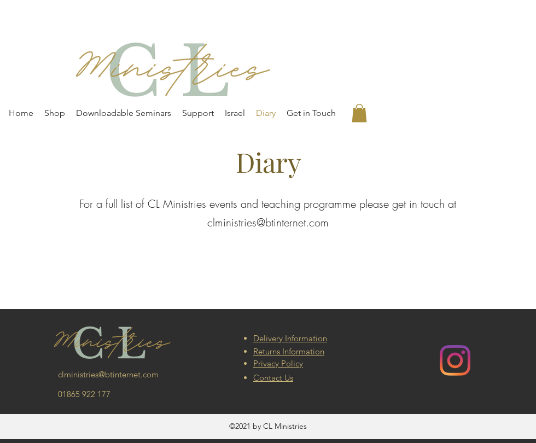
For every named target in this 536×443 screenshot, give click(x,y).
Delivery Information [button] (290, 338)
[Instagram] (455, 360)
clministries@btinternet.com (268, 222)
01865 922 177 (84, 394)
